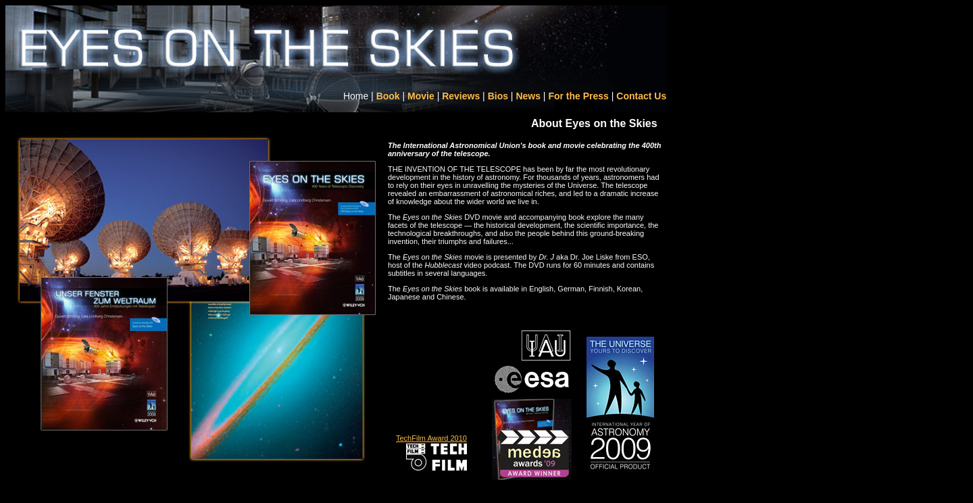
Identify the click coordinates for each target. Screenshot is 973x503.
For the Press (578, 96)
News (528, 96)
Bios (498, 96)
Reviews (461, 96)
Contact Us (641, 96)
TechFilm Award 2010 (431, 438)
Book (388, 96)
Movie (420, 96)
